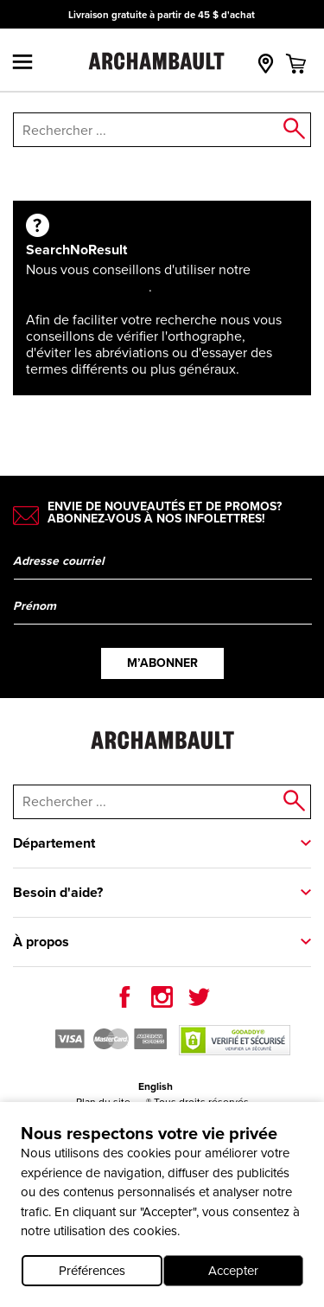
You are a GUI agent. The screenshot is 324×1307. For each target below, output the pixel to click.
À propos (41, 941)
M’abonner (162, 663)
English (155, 1086)
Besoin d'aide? (58, 892)
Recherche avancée (87, 287)
